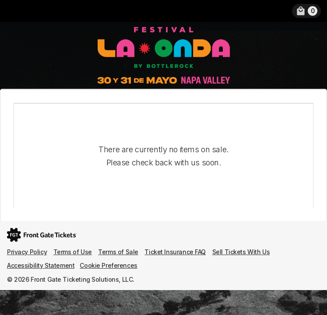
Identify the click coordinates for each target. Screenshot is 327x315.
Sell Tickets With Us (241, 252)
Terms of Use (72, 252)
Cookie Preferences (108, 265)
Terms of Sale (118, 252)
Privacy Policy (27, 252)
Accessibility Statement (40, 265)
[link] (306, 11)
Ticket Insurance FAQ (175, 252)
